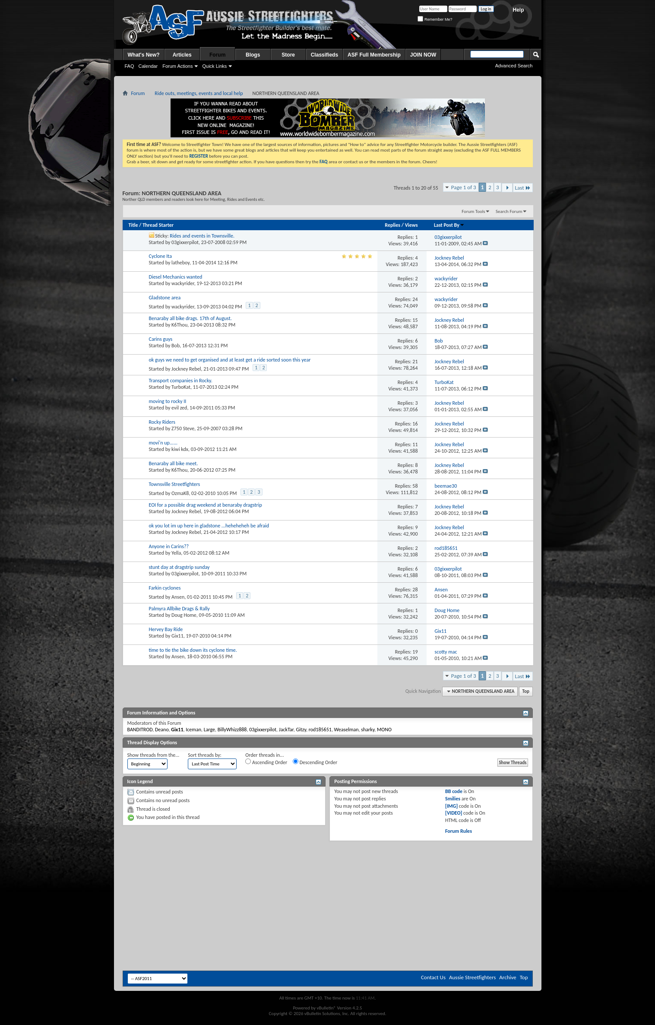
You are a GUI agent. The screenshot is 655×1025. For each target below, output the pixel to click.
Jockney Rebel (186, 369)
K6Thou (179, 325)
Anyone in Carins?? (169, 546)
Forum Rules (458, 831)
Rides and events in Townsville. (202, 236)
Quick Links (214, 66)
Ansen (177, 597)
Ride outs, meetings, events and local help (199, 93)
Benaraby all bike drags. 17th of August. (190, 318)
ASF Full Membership (374, 55)
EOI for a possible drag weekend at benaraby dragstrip (205, 505)
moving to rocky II (168, 401)
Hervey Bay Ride (166, 629)
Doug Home (183, 615)
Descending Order (315, 761)
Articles (182, 55)
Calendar (148, 66)
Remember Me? (435, 19)
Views (411, 225)
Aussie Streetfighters (472, 977)
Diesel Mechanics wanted (176, 277)
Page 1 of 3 (463, 187)
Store (288, 55)
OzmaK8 (180, 493)
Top (525, 691)
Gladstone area (165, 298)
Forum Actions (177, 66)
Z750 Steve (182, 428)
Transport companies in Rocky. (180, 381)
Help (518, 10)
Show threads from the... (153, 755)
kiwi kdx (179, 449)
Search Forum (509, 211)
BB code (453, 791)
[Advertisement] (328, 866)
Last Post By (449, 225)
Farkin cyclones (165, 588)
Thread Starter (158, 225)
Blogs (253, 55)
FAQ (129, 66)
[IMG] (451, 806)
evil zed (179, 408)
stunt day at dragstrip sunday (179, 567)
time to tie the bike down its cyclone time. (193, 650)
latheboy (180, 263)
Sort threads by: (204, 755)
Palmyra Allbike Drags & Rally (179, 609)
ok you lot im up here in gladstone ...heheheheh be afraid (209, 526)
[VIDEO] (453, 813)
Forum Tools (473, 211)
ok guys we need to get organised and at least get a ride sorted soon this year (230, 360)
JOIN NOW (423, 55)
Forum (217, 55)
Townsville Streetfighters (174, 484)
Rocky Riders (162, 422)
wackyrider (182, 283)
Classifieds (324, 55)
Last (523, 187)
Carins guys (161, 339)
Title (133, 225)
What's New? (144, 55)
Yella (176, 553)
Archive (507, 977)
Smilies (452, 799)
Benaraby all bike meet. (173, 463)
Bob (175, 346)
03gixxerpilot (185, 242)
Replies (392, 225)
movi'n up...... (163, 443)
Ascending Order (266, 761)
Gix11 (177, 636)
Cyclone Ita (160, 256)
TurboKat (180, 387)
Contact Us (433, 977)
